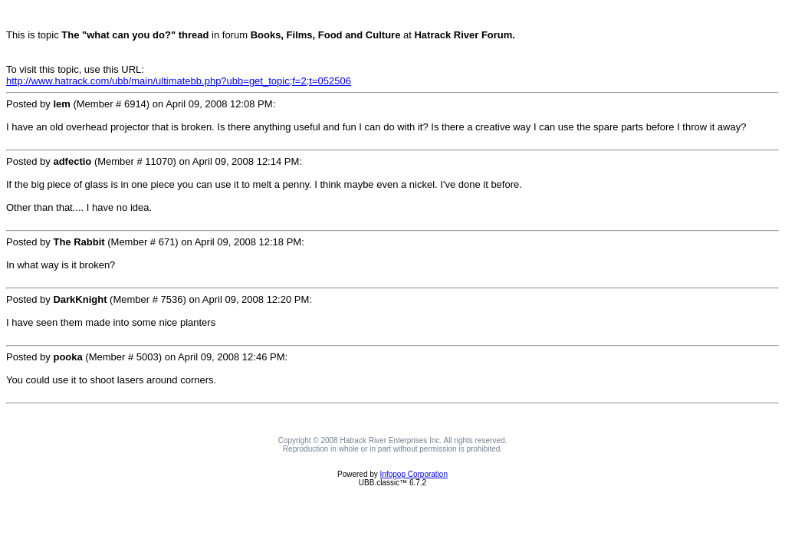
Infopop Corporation (414, 474)
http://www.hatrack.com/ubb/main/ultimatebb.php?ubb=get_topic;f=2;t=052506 (178, 81)
